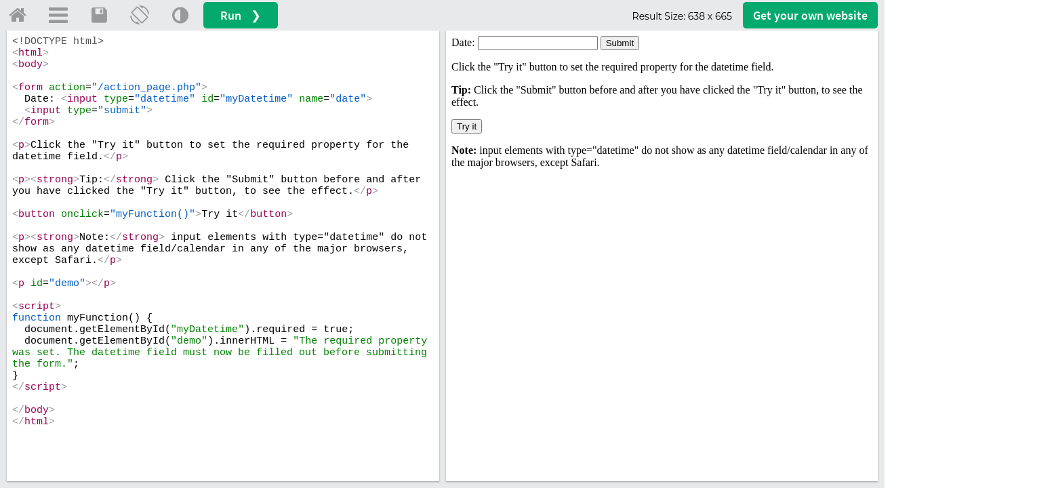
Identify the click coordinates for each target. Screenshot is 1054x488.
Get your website (810, 15)
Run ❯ (240, 15)
